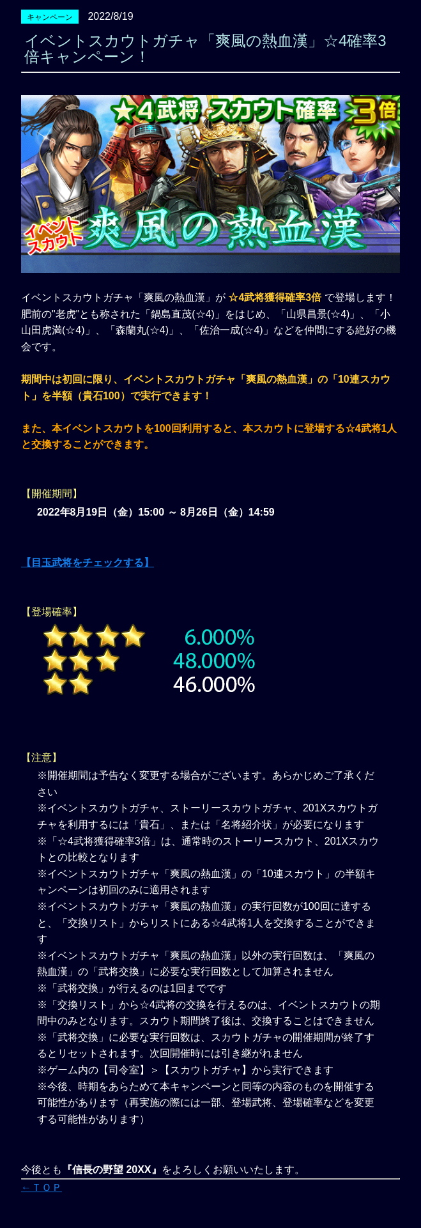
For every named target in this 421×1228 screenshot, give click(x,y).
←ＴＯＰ (41, 1187)
